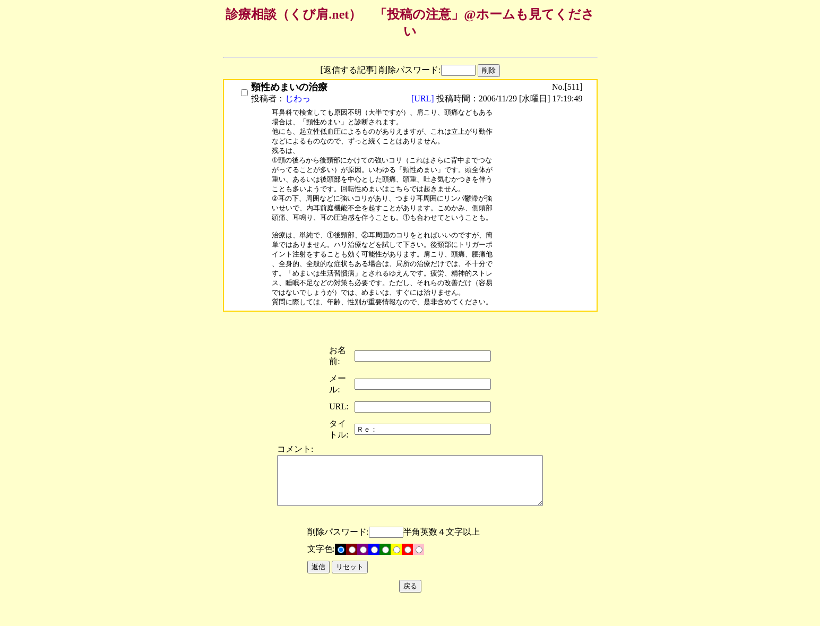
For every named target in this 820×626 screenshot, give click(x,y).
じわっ (297, 98)
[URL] (423, 98)
